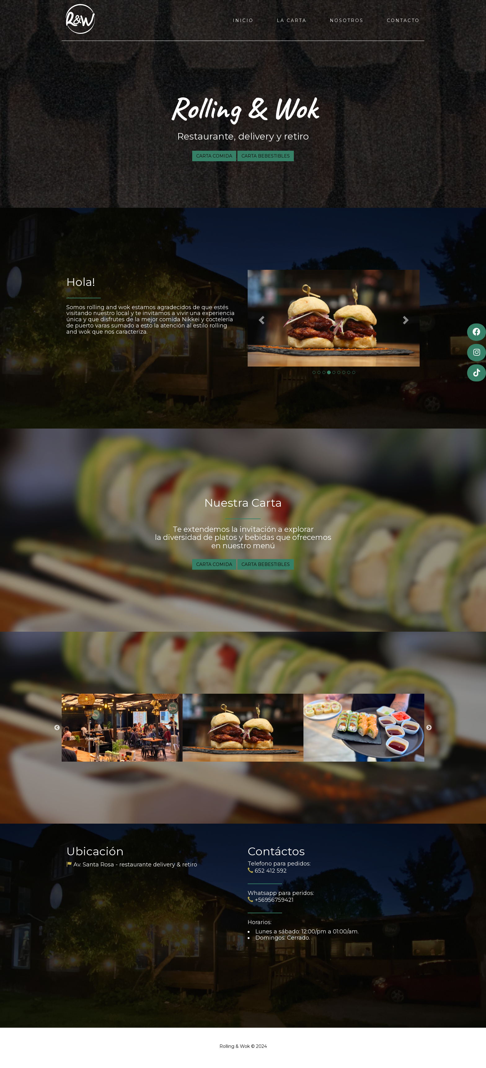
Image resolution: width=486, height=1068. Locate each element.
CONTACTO (403, 20)
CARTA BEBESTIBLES (265, 156)
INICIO (243, 20)
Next (429, 728)
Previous (57, 728)
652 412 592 (271, 870)
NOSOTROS (347, 20)
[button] (260, 318)
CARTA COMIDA (214, 156)
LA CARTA (292, 20)
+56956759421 (274, 900)
